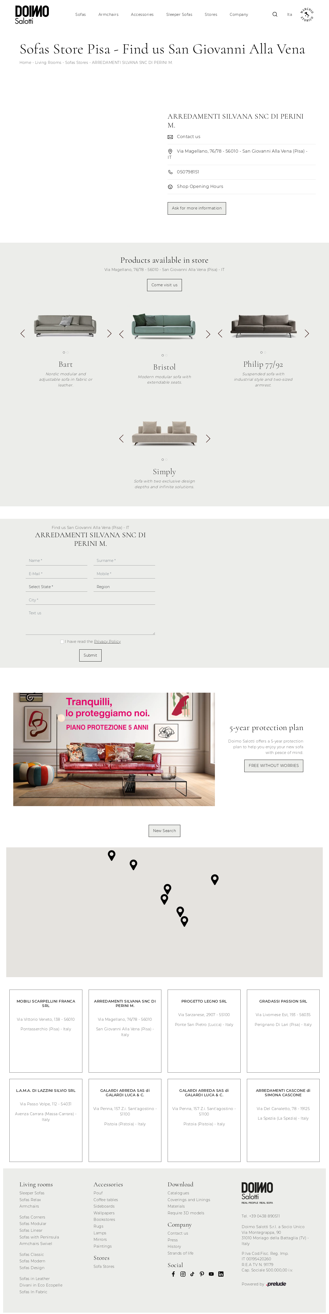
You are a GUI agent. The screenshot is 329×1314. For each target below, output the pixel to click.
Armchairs (109, 14)
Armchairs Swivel (35, 1245)
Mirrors (100, 1241)
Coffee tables (106, 1201)
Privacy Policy (107, 643)
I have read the (93, 643)
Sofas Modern (32, 1262)
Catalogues (178, 1194)
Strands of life (181, 1254)
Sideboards (104, 1208)
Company (239, 14)
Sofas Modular (33, 1225)
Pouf (98, 1194)
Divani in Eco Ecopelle (40, 1286)
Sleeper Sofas (180, 14)
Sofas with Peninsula (39, 1238)
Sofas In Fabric (33, 1293)
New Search (164, 832)
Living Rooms (48, 64)
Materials (176, 1208)
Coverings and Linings (189, 1201)
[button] (109, 337)
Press (173, 1241)
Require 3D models (186, 1214)
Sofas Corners (32, 1218)
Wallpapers (104, 1214)
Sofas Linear (30, 1232)
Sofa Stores (104, 1268)
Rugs (98, 1228)
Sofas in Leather (34, 1280)
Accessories (142, 14)
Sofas (81, 14)
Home (25, 64)
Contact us (178, 1235)
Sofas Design (31, 1269)
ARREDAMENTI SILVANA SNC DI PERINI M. (132, 64)
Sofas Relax (30, 1201)
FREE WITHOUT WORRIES (274, 767)
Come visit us (165, 286)
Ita (287, 14)
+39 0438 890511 (264, 1217)
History (174, 1248)
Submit (90, 656)
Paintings (103, 1247)
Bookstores (104, 1221)
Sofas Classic (31, 1256)
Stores (211, 14)
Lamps (100, 1234)
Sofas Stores (76, 64)
